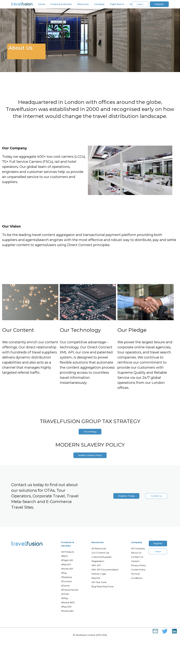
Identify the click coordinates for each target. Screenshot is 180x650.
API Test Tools (99, 582)
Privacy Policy (138, 565)
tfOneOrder (67, 611)
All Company (138, 548)
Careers (135, 561)
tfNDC (64, 556)
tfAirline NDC (68, 602)
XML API (96, 565)
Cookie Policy (138, 569)
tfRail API (66, 564)
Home (41, 4)
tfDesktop (66, 577)
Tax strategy (89, 431)
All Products (67, 552)
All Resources (99, 548)
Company (99, 4)
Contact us (156, 496)
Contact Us (137, 557)
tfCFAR (65, 594)
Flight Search (117, 4)
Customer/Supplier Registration (102, 559)
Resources (83, 4)
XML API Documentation (105, 569)
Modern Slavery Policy (90, 455)
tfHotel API (67, 568)
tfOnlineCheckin (69, 590)
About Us (136, 552)
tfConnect (66, 581)
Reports (96, 578)
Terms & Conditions (136, 575)
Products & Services (61, 4)
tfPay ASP (66, 606)
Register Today (126, 496)
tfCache (65, 585)
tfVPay (64, 598)
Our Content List (100, 552)
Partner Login (99, 573)
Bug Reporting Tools (102, 586)
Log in (140, 4)
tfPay (64, 573)
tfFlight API (67, 560)
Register (159, 4)
